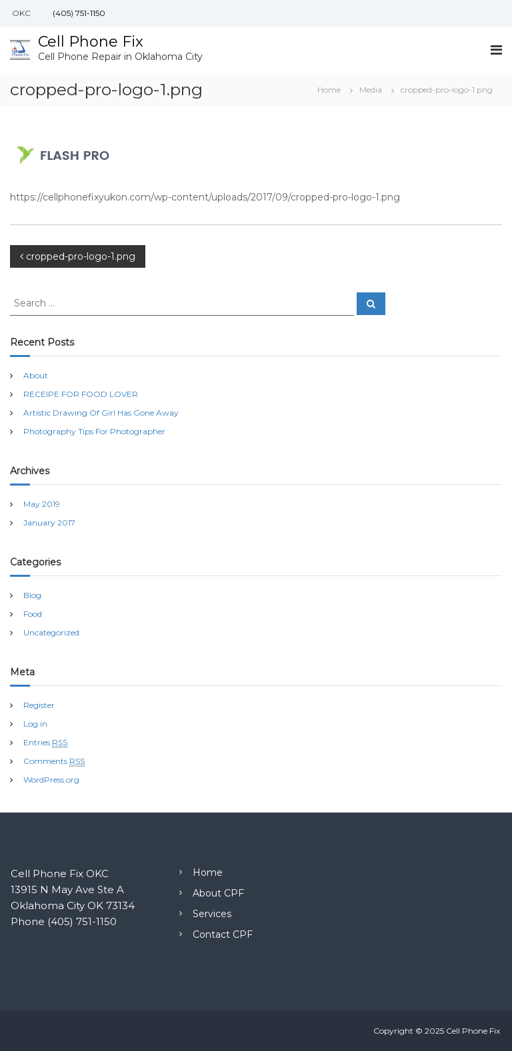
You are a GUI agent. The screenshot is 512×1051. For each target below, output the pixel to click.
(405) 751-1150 (78, 13)
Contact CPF (223, 934)
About (35, 375)
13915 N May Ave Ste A (67, 889)
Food (32, 614)
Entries (45, 742)
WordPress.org (51, 780)
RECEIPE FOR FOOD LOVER (80, 394)
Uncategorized (51, 632)
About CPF (218, 893)
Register (39, 705)
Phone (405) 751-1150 (64, 921)
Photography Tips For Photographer (94, 431)
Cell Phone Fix (90, 42)
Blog (32, 595)
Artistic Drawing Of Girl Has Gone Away (101, 413)
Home (208, 872)
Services (212, 914)
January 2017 (49, 522)
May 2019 (41, 504)
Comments (54, 761)
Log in (35, 724)
